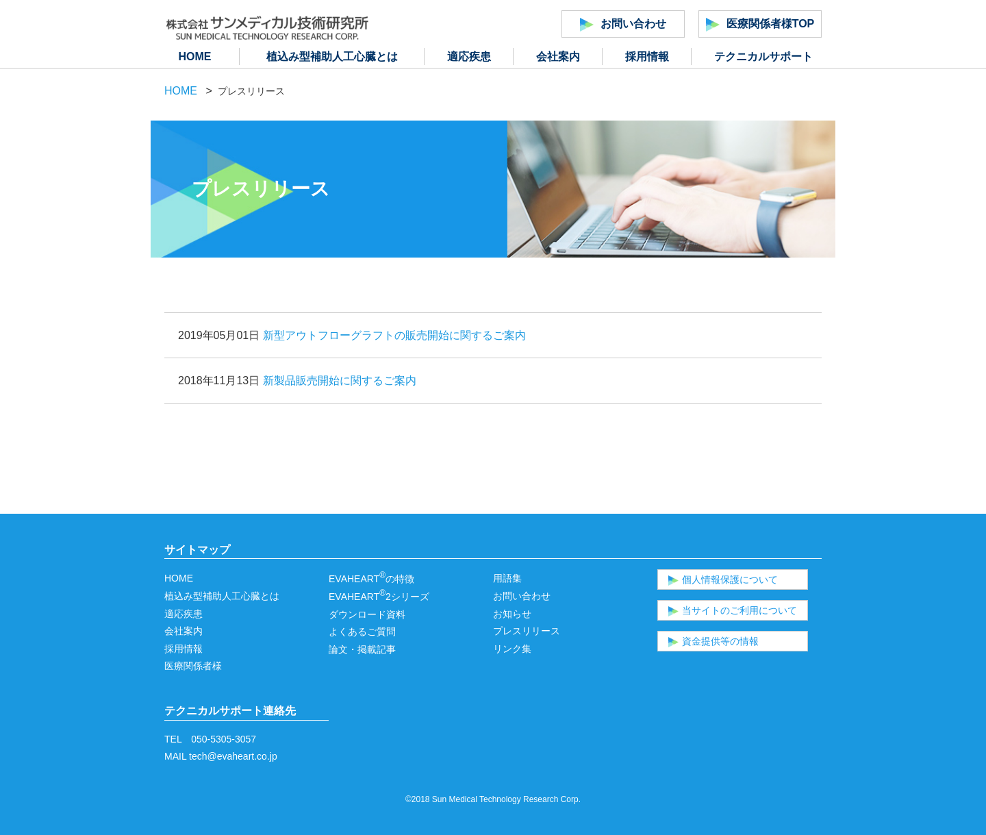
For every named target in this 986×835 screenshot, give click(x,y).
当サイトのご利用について (732, 610)
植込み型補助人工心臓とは (332, 56)
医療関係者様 (193, 665)
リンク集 (512, 648)
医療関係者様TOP (760, 25)
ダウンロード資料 (367, 614)
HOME (195, 56)
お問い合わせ (623, 25)
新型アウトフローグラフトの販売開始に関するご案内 (394, 335)
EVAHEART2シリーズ (379, 596)
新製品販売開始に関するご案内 (339, 380)
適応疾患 (469, 56)
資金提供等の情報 (713, 641)
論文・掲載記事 (362, 649)
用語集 (507, 578)
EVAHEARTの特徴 (371, 578)
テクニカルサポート (763, 56)
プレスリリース (526, 630)
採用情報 (647, 56)
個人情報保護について (723, 580)
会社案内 (558, 56)
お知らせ (512, 613)
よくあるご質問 (362, 631)
